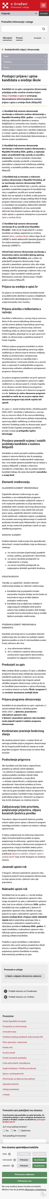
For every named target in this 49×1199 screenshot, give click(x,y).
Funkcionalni (7, 1160)
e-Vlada (6, 1094)
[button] (19, 13)
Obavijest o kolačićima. (36, 1189)
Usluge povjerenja (11, 1089)
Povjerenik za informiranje (15, 1026)
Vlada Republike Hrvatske (14, 1021)
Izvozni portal (9, 1052)
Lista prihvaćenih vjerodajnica (16, 1063)
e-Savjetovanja (9, 1031)
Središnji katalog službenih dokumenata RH (23, 1037)
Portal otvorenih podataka (15, 1058)
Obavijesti (7, 38)
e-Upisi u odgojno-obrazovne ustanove (23, 976)
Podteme (7, 62)
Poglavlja (5, 13)
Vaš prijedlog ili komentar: (15, 1136)
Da (5, 1130)
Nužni (5, 1154)
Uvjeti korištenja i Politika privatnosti (19, 1068)
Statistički (6, 1166)
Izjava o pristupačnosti (13, 1073)
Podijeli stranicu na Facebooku (23, 991)
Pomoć (19, 38)
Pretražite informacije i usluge (17, 21)
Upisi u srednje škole (11, 217)
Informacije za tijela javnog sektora (19, 1079)
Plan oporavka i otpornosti (15, 1042)
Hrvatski (44, 13)
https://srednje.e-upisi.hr (14, 95)
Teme (5, 56)
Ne (13, 1130)
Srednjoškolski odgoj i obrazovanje (22, 49)
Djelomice (24, 1130)
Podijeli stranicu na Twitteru (21, 997)
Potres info (8, 1047)
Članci (6, 67)
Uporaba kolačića (11, 1084)
